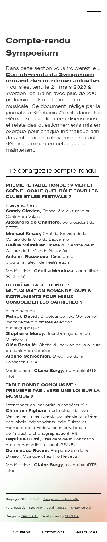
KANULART (29, 516)
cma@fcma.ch (81, 507)
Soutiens (21, 532)
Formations (53, 532)
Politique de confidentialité (61, 499)
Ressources (85, 532)
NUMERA (72, 516)
